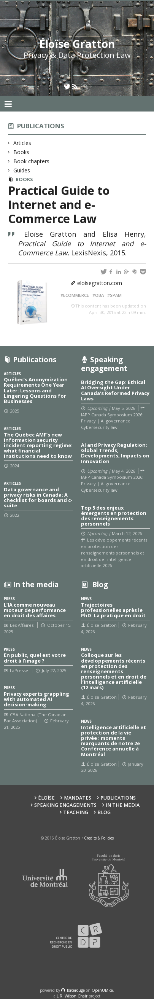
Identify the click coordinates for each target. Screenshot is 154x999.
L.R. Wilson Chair (72, 996)
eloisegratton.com (99, 283)
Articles (22, 143)
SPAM (116, 295)
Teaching (75, 812)
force (76, 990)
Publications (40, 125)
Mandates (77, 798)
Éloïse (46, 798)
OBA (99, 295)
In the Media (123, 805)
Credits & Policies (99, 838)
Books (21, 152)
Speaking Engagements (65, 805)
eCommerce (76, 295)
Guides (22, 170)
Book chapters (31, 161)
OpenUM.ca (102, 990)
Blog (104, 812)
